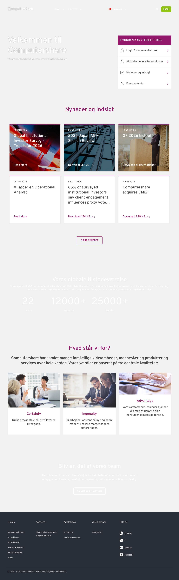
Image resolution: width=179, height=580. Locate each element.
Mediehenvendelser (72, 537)
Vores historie (14, 537)
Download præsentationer (139, 165)
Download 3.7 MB (81, 165)
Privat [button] (60, 9)
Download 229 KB (136, 216)
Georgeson (96, 532)
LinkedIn (126, 533)
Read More (20, 165)
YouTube (126, 547)
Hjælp (10, 557)
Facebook (126, 554)
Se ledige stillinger (89, 491)
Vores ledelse (13, 542)
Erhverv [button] (75, 9)
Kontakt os (68, 532)
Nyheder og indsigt (148, 72)
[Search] (157, 9)
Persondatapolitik (15, 552)
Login (166, 9)
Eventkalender (148, 83)
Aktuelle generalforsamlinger (148, 61)
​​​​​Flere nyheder (90, 240)
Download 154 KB (81, 216)
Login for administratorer (148, 50)
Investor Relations (15, 547)
